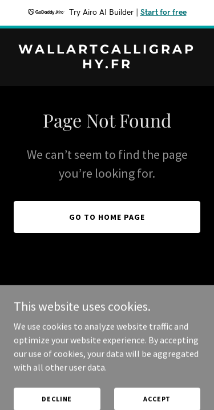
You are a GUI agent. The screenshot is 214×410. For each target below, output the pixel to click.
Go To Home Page (107, 217)
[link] (107, 65)
